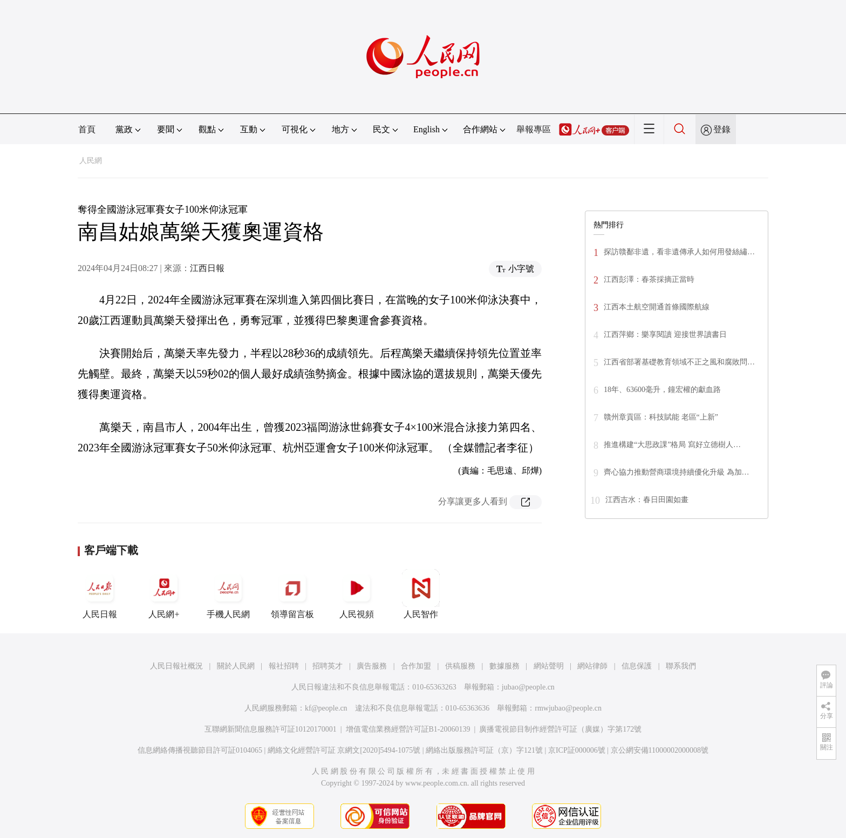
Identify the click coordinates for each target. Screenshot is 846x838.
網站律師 (592, 666)
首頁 (86, 129)
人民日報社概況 (176, 666)
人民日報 (100, 594)
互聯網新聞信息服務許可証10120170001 (270, 729)
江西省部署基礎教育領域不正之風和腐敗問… (679, 362)
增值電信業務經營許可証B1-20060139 (408, 729)
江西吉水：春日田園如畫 (646, 500)
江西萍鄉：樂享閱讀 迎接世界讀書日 (665, 334)
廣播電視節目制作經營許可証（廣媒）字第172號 (560, 729)
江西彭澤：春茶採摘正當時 (649, 279)
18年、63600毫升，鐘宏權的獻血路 (662, 390)
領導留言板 (292, 594)
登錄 (722, 129)
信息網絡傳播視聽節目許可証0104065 (200, 750)
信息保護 (637, 666)
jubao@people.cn (528, 687)
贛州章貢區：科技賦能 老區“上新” (661, 417)
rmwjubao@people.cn (568, 708)
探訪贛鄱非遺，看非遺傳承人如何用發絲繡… (679, 252)
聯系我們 (681, 666)
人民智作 (421, 594)
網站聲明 (549, 666)
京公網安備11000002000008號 (659, 750)
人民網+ (164, 594)
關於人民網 (236, 666)
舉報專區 (533, 129)
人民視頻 (357, 594)
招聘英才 (327, 666)
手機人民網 (228, 594)
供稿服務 (460, 666)
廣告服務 (372, 666)
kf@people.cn (326, 708)
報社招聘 (284, 666)
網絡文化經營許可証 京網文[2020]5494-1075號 (344, 750)
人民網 (90, 161)
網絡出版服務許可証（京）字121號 (484, 750)
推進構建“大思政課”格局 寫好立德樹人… (672, 445)
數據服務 (504, 666)
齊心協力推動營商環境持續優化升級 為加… (676, 472)
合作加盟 (416, 666)
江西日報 (207, 268)
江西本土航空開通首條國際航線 (656, 307)
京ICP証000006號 (576, 750)
